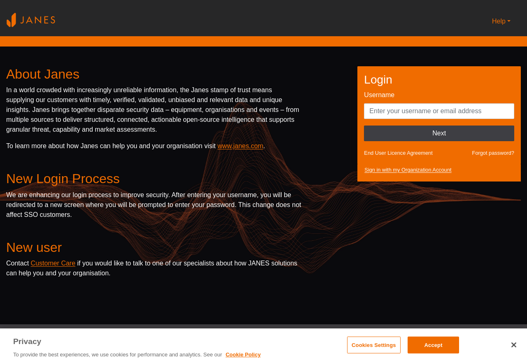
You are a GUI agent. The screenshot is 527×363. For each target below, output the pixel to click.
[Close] (514, 345)
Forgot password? (493, 153)
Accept (433, 345)
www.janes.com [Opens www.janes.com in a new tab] (240, 145)
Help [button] (499, 21)
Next (439, 133)
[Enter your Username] (439, 111)
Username (379, 94)
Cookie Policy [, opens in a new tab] (243, 354)
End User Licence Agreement (398, 153)
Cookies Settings (374, 345)
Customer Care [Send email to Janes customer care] (53, 263)
